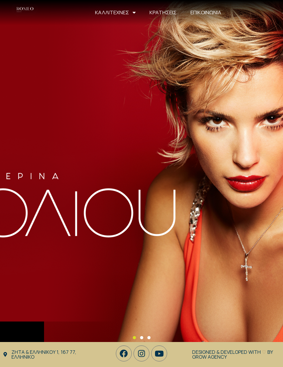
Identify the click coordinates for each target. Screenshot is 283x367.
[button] (134, 337)
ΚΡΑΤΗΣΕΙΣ (163, 12)
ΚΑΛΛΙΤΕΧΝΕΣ (115, 13)
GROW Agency (209, 356)
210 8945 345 (269, 12)
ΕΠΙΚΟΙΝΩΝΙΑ (205, 12)
